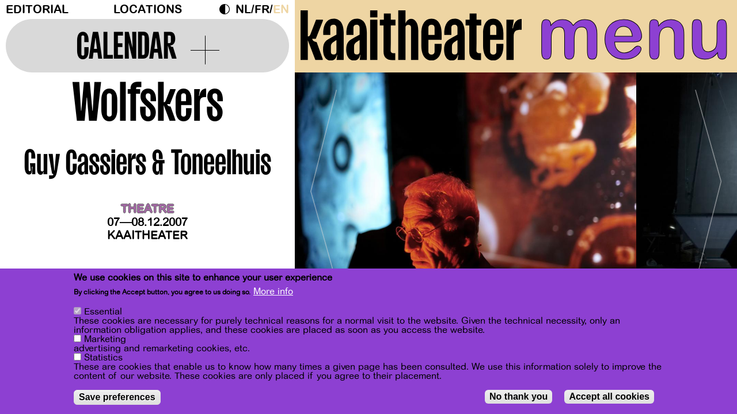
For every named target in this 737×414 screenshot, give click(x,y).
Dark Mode (227, 9)
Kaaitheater (147, 235)
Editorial (37, 9)
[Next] (708, 186)
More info (273, 291)
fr (261, 9)
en (281, 9)
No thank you (518, 396)
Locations (147, 9)
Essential (103, 311)
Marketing (105, 339)
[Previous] (324, 186)
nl (243, 9)
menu (634, 34)
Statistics (103, 357)
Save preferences (117, 397)
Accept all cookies (609, 396)
